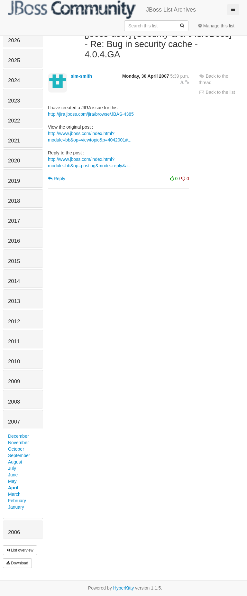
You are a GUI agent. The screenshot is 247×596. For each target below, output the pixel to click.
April (13, 487)
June (13, 474)
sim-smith (81, 76)
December (18, 436)
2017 (14, 221)
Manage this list (216, 25)
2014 (14, 281)
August (15, 461)
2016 (14, 241)
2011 (14, 341)
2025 (14, 60)
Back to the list (217, 92)
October (16, 449)
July (12, 468)
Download (17, 563)
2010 (14, 361)
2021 (14, 141)
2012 (14, 321)
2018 (14, 201)
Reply (56, 178)
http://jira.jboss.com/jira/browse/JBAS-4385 (91, 114)
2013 (14, 301)
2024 (14, 80)
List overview (19, 550)
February (17, 500)
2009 (14, 381)
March (14, 494)
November (18, 442)
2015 (14, 261)
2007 (14, 422)
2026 (14, 40)
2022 (14, 121)
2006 (14, 532)
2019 (14, 181)
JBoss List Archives (102, 10)
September (19, 455)
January (16, 507)
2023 (14, 101)
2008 (14, 402)
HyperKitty (123, 588)
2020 (14, 161)
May (12, 481)
